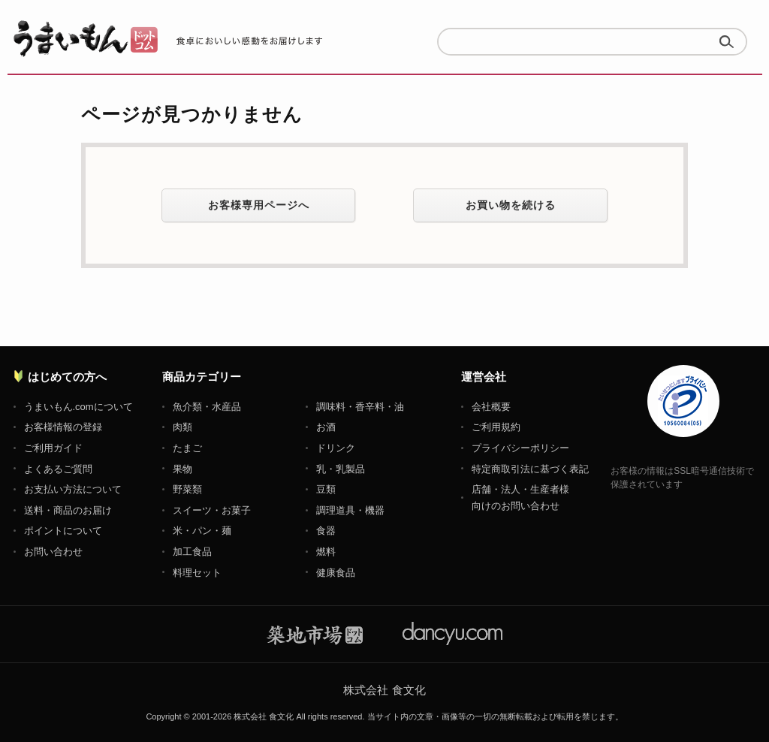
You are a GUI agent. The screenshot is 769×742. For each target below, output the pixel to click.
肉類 (182, 427)
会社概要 (491, 406)
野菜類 (187, 489)
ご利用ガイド (53, 448)
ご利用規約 (496, 427)
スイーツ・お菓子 (212, 510)
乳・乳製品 (340, 469)
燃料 (326, 551)
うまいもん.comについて (78, 406)
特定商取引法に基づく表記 (530, 469)
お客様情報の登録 (63, 427)
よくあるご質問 (58, 469)
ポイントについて (63, 530)
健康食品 (335, 572)
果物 (182, 469)
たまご (187, 448)
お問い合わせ (53, 551)
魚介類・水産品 (207, 406)
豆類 (326, 489)
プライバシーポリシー (520, 448)
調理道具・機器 (350, 510)
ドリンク (335, 448)
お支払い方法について (73, 489)
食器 (326, 530)
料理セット (197, 572)
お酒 (326, 427)
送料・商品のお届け (68, 510)
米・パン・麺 (202, 530)
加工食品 (192, 551)
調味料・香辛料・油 (360, 406)
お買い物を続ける (511, 205)
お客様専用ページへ (258, 205)
